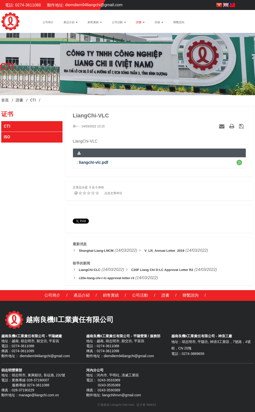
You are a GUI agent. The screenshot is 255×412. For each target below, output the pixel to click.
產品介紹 (82, 295)
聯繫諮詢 (190, 295)
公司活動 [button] (119, 24)
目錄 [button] (159, 24)
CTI (7, 126)
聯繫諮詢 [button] (178, 22)
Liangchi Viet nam (122, 405)
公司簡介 (52, 295)
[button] (239, 162)
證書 (165, 295)
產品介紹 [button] (71, 24)
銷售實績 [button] (95, 24)
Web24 (151, 405)
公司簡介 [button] (48, 22)
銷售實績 (111, 295)
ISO (7, 137)
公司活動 (140, 295)
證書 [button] (140, 24)
